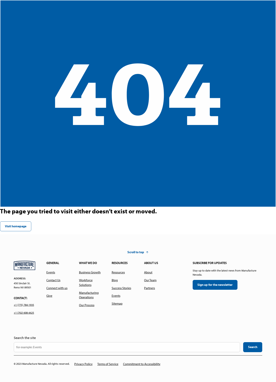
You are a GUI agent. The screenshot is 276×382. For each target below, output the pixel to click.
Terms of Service (107, 364)
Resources (118, 272)
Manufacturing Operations (89, 295)
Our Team (150, 280)
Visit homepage (15, 226)
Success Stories (121, 288)
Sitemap (117, 303)
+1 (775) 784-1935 (24, 305)
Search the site (25, 337)
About (148, 272)
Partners (149, 288)
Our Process (86, 305)
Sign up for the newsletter (215, 285)
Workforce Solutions (86, 282)
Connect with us (56, 288)
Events (50, 272)
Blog (115, 280)
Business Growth (90, 272)
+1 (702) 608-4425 (24, 312)
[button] (138, 252)
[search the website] (252, 347)
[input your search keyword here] (127, 347)
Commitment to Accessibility (141, 364)
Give (49, 296)
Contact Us (53, 280)
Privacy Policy (83, 364)
